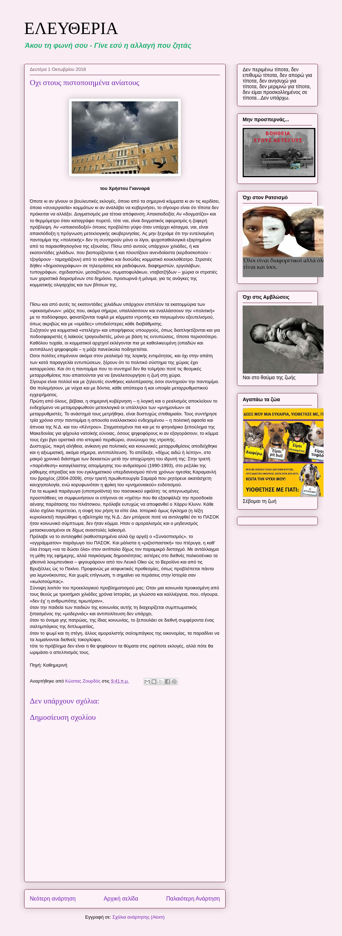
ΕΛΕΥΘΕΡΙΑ (71, 28)
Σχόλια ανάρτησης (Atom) (138, 917)
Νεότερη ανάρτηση (53, 899)
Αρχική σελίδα (121, 899)
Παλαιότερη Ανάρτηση (193, 899)
